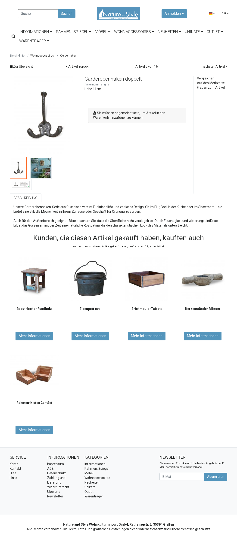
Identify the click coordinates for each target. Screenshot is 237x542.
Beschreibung (25, 198)
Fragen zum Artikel (211, 87)
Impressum (55, 464)
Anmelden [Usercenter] (174, 13)
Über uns (53, 492)
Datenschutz (56, 473)
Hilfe (13, 473)
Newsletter (55, 496)
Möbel (102, 31)
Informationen (35, 31)
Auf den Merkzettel (211, 83)
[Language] (212, 13)
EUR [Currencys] (225, 13)
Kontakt (15, 468)
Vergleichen (205, 78)
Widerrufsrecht (58, 487)
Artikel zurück (77, 66)
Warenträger (34, 41)
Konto (14, 464)
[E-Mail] (181, 477)
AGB (50, 468)
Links (13, 478)
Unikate (194, 31)
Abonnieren (215, 476)
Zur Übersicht (21, 66)
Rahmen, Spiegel (73, 31)
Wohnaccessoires (134, 31)
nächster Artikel (214, 66)
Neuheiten (169, 31)
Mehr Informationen (34, 336)
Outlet (215, 31)
